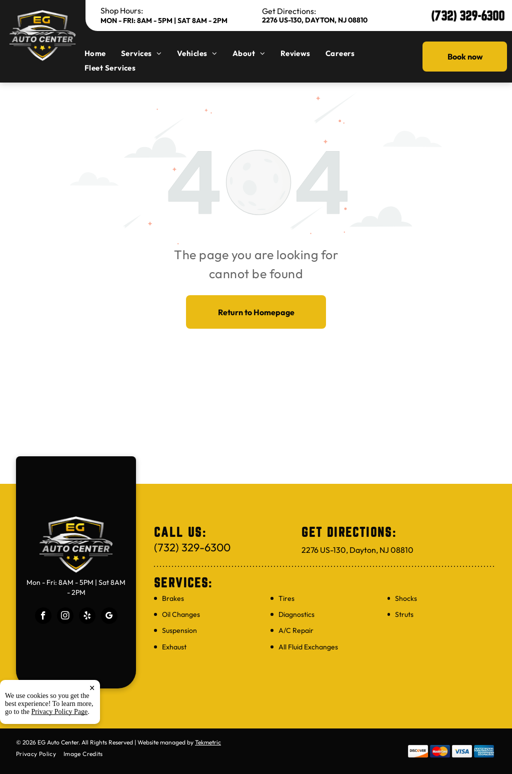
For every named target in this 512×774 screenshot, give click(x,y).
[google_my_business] (109, 616)
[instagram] (65, 616)
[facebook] (43, 616)
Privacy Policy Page (60, 718)
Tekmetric (208, 742)
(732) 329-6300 (467, 16)
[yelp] (87, 616)
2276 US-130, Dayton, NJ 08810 (315, 20)
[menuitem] (102, 53)
